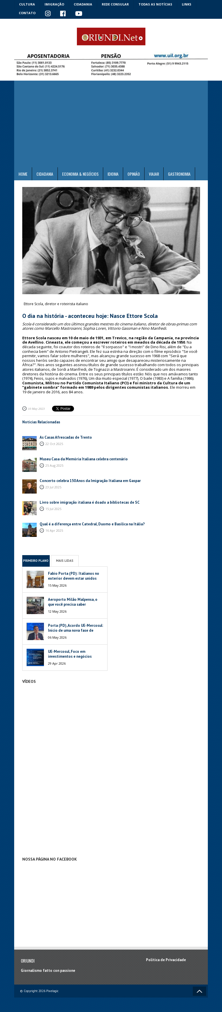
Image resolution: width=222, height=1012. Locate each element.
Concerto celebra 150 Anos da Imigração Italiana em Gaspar (90, 480)
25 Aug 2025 (54, 465)
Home (22, 174)
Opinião (133, 174)
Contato (27, 13)
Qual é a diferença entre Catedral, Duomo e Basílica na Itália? (92, 524)
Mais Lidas (64, 561)
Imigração (54, 4)
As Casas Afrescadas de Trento (66, 437)
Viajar (154, 174)
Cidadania (83, 4)
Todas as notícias (155, 4)
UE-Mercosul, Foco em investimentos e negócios (70, 654)
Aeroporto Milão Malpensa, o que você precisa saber (72, 602)
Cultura (27, 4)
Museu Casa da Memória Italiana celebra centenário (84, 459)
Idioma (113, 174)
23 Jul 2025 (53, 487)
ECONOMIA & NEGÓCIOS (80, 174)
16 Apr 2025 (54, 530)
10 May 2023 (36, 408)
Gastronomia (179, 174)
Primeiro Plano (36, 561)
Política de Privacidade (166, 959)
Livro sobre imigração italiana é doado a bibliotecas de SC (90, 502)
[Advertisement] (111, 124)
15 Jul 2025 (53, 509)
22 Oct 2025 (54, 444)
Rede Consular (115, 4)
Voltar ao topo (199, 991)
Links (186, 4)
